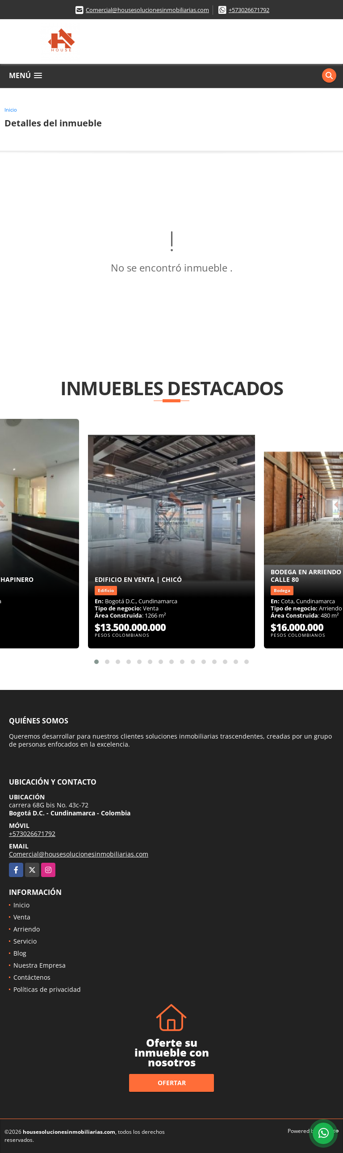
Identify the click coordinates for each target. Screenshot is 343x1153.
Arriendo (26, 929)
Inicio (10, 109)
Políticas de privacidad (47, 989)
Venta (21, 917)
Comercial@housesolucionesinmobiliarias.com (147, 10)
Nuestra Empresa (39, 965)
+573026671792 (249, 10)
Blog (19, 953)
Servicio (25, 941)
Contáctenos (31, 977)
